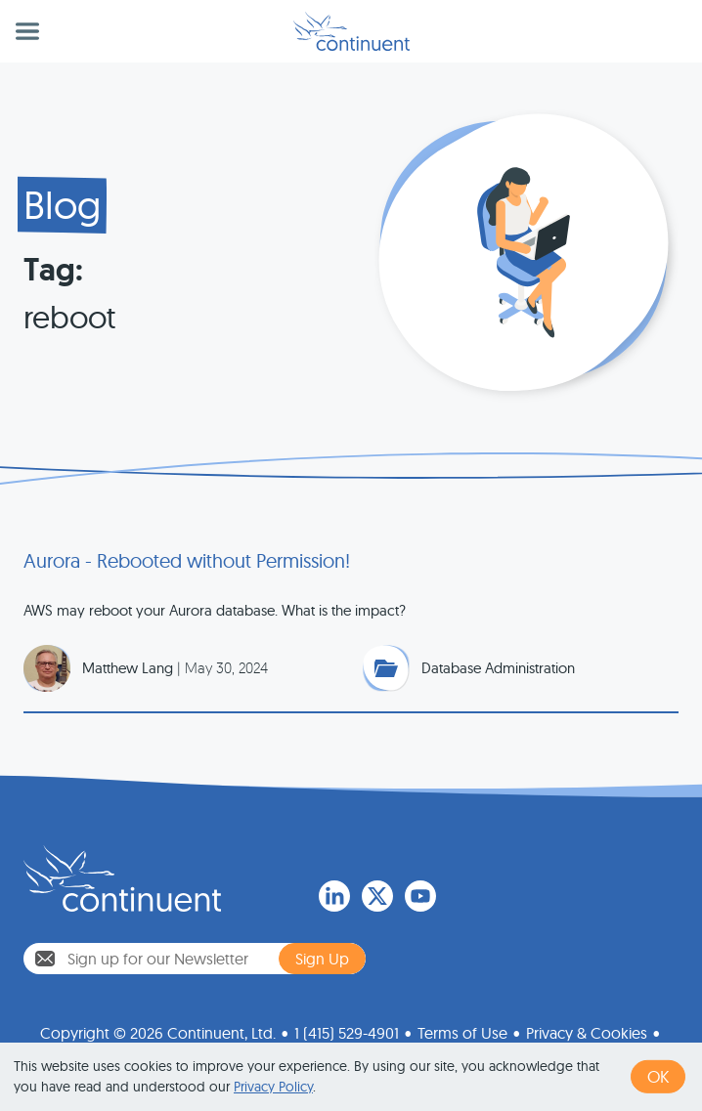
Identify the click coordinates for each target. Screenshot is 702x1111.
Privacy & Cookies (586, 1029)
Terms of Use (462, 1029)
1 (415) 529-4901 (346, 1029)
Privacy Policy (273, 1086)
